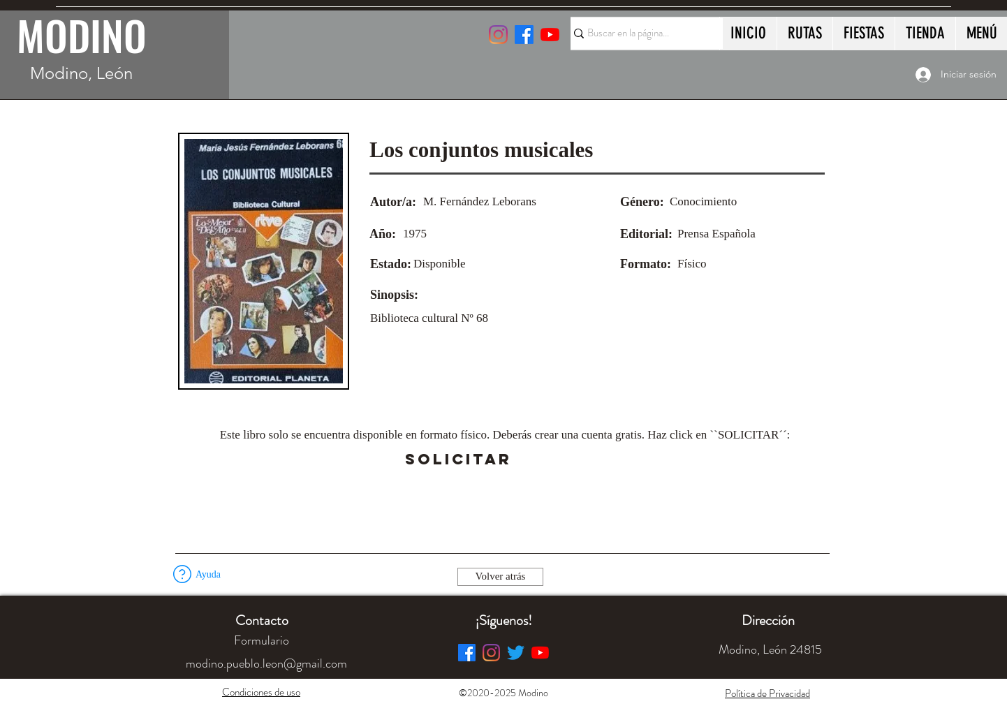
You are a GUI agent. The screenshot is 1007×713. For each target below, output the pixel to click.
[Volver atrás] (500, 577)
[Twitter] (515, 652)
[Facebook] (467, 652)
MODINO (82, 35)
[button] (550, 459)
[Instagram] (498, 34)
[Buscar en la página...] (640, 33)
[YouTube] (550, 34)
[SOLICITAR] (458, 459)
